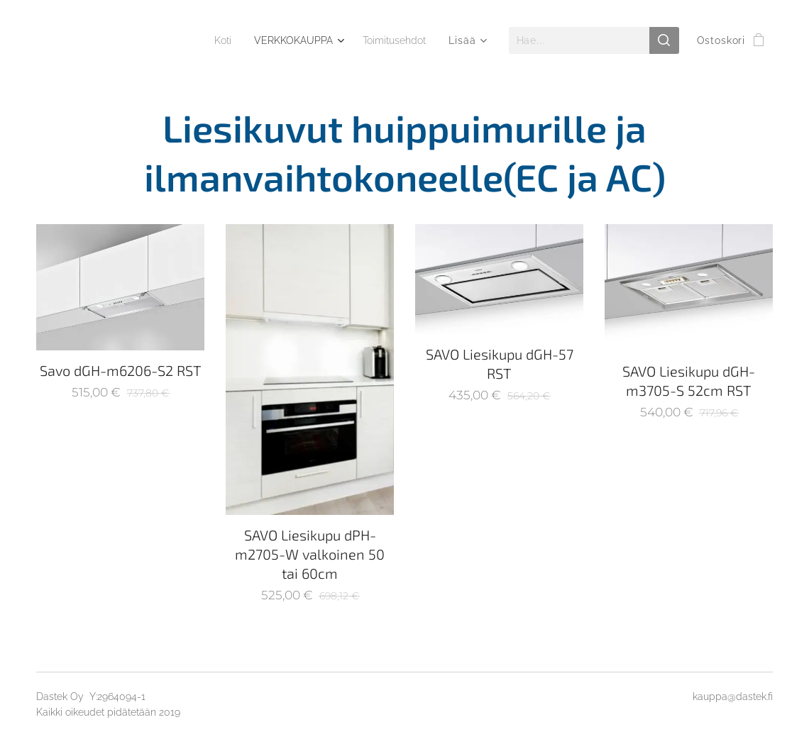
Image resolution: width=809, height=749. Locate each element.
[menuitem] (304, 40)
